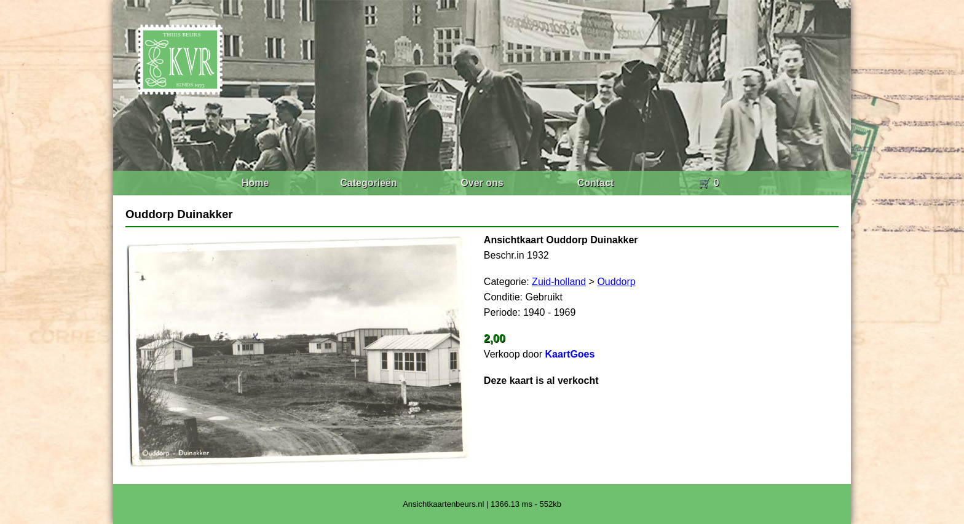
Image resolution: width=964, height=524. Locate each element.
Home (255, 183)
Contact (595, 183)
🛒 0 (708, 183)
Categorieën (368, 183)
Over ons (481, 183)
